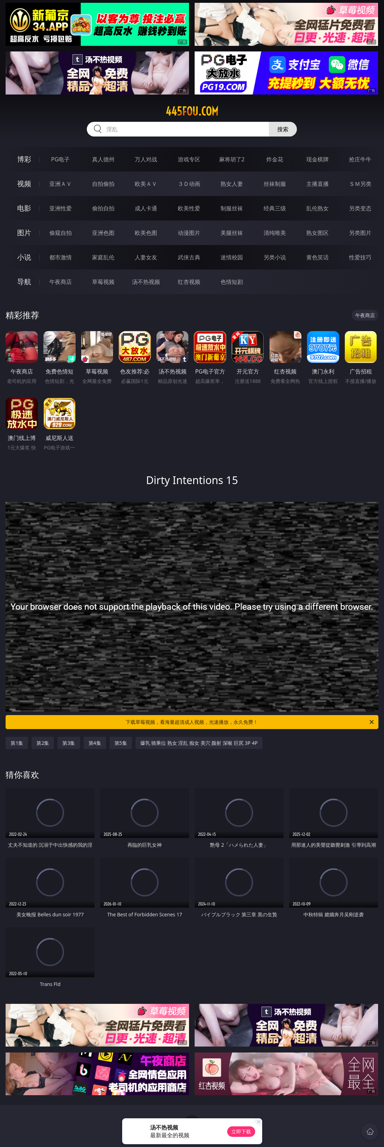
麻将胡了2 (232, 159)
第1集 (17, 743)
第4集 (95, 743)
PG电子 (60, 159)
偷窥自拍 (60, 233)
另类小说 (275, 257)
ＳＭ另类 (360, 184)
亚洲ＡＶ (60, 184)
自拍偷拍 (103, 184)
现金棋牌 (317, 159)
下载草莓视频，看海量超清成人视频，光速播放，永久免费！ (250, 722)
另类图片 (360, 233)
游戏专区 (189, 159)
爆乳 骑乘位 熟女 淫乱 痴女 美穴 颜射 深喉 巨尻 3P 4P (199, 743)
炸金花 (274, 159)
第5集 (120, 743)
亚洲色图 (103, 233)
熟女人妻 (232, 184)
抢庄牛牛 (360, 159)
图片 (24, 232)
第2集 (42, 743)
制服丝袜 (232, 208)
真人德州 (103, 159)
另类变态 (360, 208)
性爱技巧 (360, 257)
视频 (24, 183)
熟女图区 (317, 233)
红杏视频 (189, 282)
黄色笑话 (317, 257)
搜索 (282, 129)
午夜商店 (60, 282)
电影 (24, 208)
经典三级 (275, 208)
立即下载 (241, 1131)
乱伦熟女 (317, 208)
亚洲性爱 (60, 208)
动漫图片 (189, 233)
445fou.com (192, 111)
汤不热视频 (146, 282)
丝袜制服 (275, 184)
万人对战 (146, 159)
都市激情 (60, 257)
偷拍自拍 (103, 208)
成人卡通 (146, 208)
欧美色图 (146, 233)
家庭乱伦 (103, 257)
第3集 (68, 743)
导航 (24, 281)
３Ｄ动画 (189, 184)
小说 (24, 257)
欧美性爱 (189, 208)
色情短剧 (232, 282)
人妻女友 (146, 257)
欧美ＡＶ (146, 184)
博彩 (24, 159)
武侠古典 (189, 257)
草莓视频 (103, 282)
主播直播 (317, 184)
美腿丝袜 (232, 233)
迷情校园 (232, 257)
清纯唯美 (275, 233)
